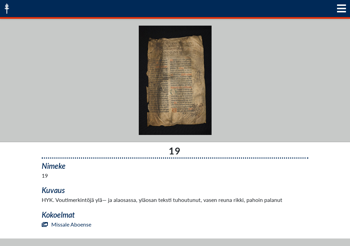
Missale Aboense (66, 224)
